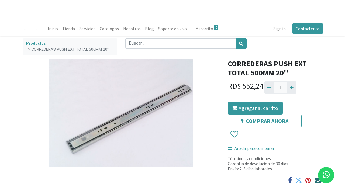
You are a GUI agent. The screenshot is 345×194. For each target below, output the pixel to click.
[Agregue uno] (291, 87)
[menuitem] (54, 28)
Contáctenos (307, 28)
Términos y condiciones (249, 158)
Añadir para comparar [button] (251, 148)
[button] (234, 134)
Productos (36, 43)
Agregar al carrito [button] (255, 108)
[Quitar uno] (269, 87)
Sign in (278, 28)
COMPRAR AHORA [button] (264, 120)
